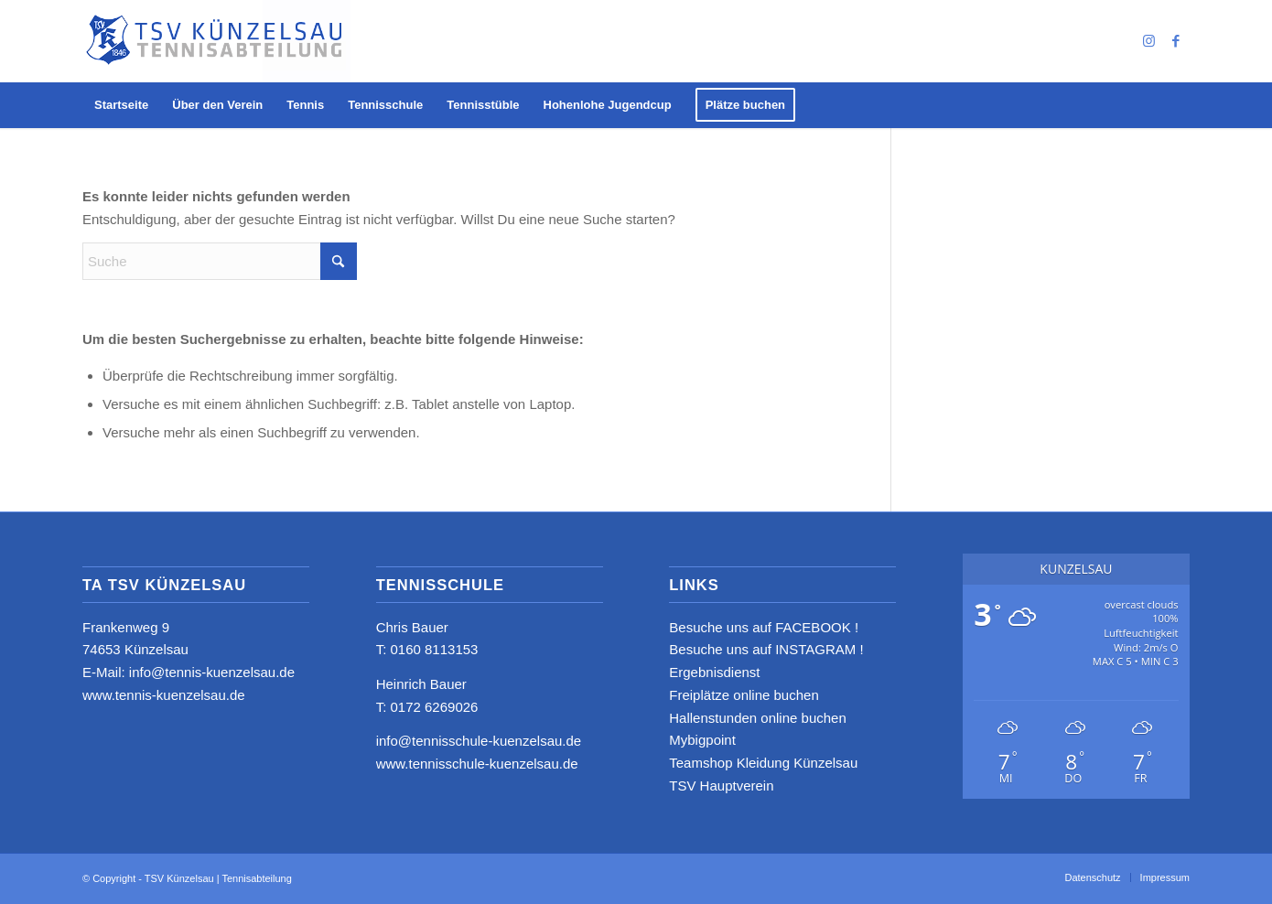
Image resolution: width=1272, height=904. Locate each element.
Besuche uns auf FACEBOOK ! (763, 627)
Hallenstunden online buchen (757, 718)
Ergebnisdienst (714, 672)
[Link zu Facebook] (1176, 41)
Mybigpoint (702, 740)
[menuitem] (121, 105)
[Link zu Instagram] (1148, 41)
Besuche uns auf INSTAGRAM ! (766, 649)
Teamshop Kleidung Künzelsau (763, 762)
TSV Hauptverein (721, 785)
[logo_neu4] (216, 41)
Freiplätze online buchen (743, 695)
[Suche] (219, 261)
